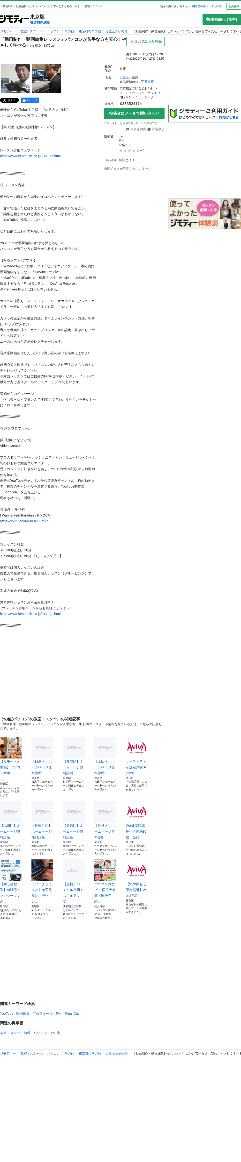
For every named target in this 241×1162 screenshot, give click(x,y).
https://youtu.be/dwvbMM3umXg (24, 521)
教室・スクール (32, 31)
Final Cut (72, 1013)
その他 (69, 31)
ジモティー (8, 31)
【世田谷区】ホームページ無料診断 (42, 820)
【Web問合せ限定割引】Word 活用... (137, 878)
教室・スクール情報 (15, 1033)
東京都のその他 (90, 31)
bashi (122, 136)
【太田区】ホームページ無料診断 (105, 756)
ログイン (217, 6)
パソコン (53, 31)
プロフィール (42, 1013)
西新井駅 (147, 82)
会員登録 (233, 6)
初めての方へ (200, 6)
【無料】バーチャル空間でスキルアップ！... (74, 881)
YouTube (6, 1013)
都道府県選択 (40, 22)
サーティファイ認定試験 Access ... (137, 756)
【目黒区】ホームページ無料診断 (42, 756)
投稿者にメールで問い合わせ (134, 113)
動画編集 (23, 1013)
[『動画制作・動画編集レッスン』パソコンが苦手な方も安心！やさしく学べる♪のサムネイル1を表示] (15, 78)
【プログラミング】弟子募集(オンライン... (42, 881)
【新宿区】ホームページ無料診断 (74, 820)
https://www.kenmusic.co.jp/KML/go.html (30, 156)
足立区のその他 (116, 31)
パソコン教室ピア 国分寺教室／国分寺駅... (105, 881)
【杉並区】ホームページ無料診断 (74, 756)
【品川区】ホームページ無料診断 (11, 820)
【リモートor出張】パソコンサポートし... (11, 759)
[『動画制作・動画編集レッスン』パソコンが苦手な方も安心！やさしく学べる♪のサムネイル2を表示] (46, 78)
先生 (59, 1013)
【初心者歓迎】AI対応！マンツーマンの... (11, 881)
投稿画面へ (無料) (221, 19)
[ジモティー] (14, 19)
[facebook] (30, 100)
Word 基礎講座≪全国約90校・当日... (137, 820)
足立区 (124, 77)
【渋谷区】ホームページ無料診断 (105, 820)
